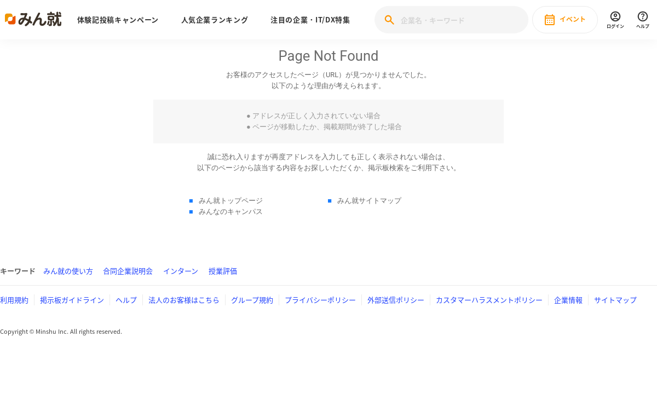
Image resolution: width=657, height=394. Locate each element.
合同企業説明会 (128, 270)
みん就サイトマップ (369, 200)
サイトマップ (615, 299)
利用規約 (14, 299)
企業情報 (568, 299)
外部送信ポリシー (395, 299)
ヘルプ (126, 299)
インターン (180, 270)
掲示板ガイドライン (72, 299)
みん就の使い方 (68, 270)
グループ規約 (252, 299)
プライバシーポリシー (320, 299)
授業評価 (223, 270)
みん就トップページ (231, 200)
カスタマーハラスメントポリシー (489, 299)
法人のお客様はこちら (184, 299)
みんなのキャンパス (231, 211)
